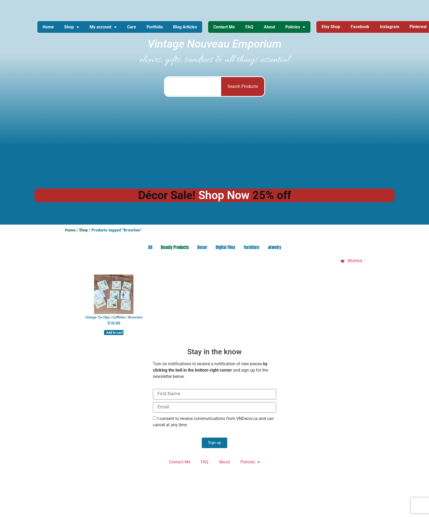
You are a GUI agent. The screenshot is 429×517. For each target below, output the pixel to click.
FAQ (250, 26)
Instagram (390, 26)
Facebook (361, 26)
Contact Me (224, 26)
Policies (296, 27)
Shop (71, 27)
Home (48, 26)
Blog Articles (186, 26)
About (270, 26)
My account (103, 27)
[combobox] (193, 86)
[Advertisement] (214, 142)
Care (131, 26)
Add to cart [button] (114, 332)
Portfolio (155, 26)
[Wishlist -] (352, 260)
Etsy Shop (331, 26)
